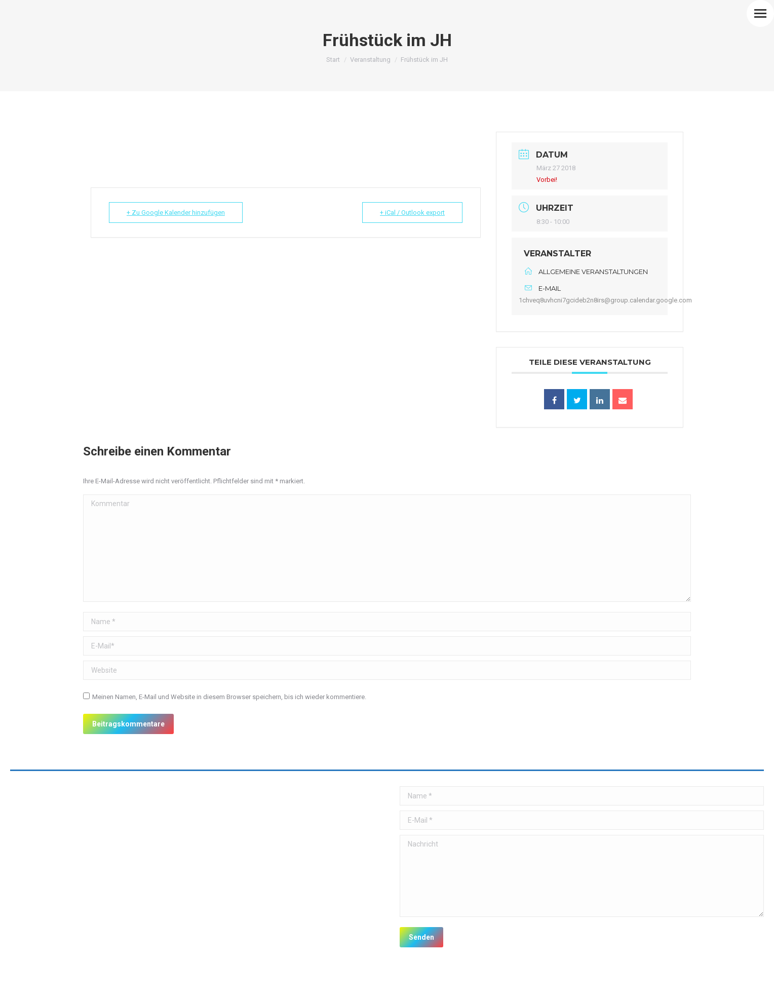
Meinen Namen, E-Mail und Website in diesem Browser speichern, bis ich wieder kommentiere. (229, 697)
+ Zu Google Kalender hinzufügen (175, 212)
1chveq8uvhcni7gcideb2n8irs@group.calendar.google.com (605, 300)
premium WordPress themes (116, 983)
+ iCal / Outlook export (412, 212)
